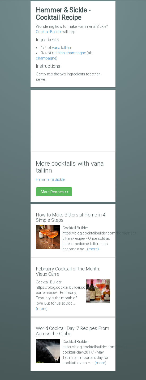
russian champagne (69, 53)
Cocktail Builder (49, 32)
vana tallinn (61, 48)
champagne (46, 58)
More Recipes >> (54, 192)
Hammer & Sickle (50, 179)
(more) (93, 249)
